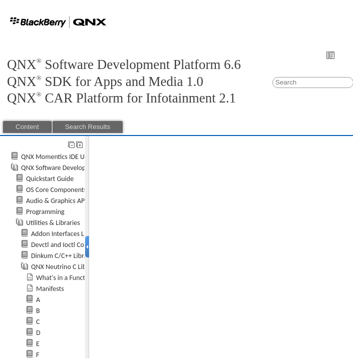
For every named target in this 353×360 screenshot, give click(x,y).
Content (27, 127)
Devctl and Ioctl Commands (70, 244)
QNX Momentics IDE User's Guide (68, 156)
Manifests (50, 288)
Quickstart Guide (50, 178)
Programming (45, 212)
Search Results (87, 127)
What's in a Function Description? (84, 278)
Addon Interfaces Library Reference (81, 234)
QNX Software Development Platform (74, 168)
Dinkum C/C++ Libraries (64, 256)
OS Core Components (56, 190)
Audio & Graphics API (56, 200)
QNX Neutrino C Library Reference (79, 266)
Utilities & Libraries (53, 222)
